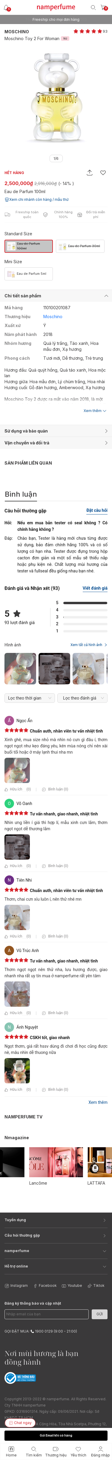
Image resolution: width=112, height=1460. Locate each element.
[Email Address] (46, 1314)
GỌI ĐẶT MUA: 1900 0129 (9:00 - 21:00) (40, 1331)
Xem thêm (98, 1102)
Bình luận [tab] (21, 494)
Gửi (99, 1314)
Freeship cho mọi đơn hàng (56, 19)
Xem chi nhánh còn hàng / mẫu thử (36, 199)
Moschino (16, 31)
